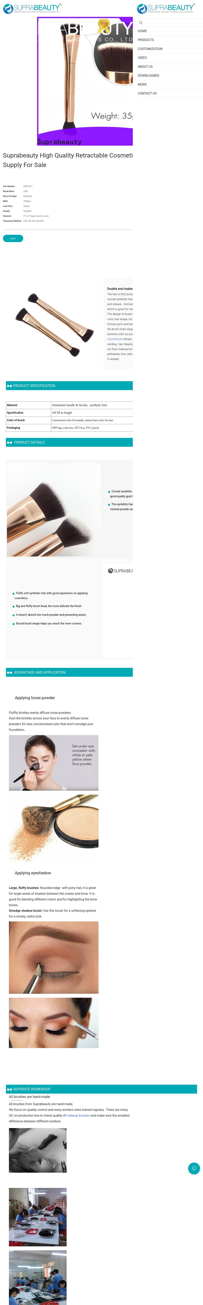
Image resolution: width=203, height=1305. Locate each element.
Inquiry (13, 238)
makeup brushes (78, 1115)
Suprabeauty (115, 339)
